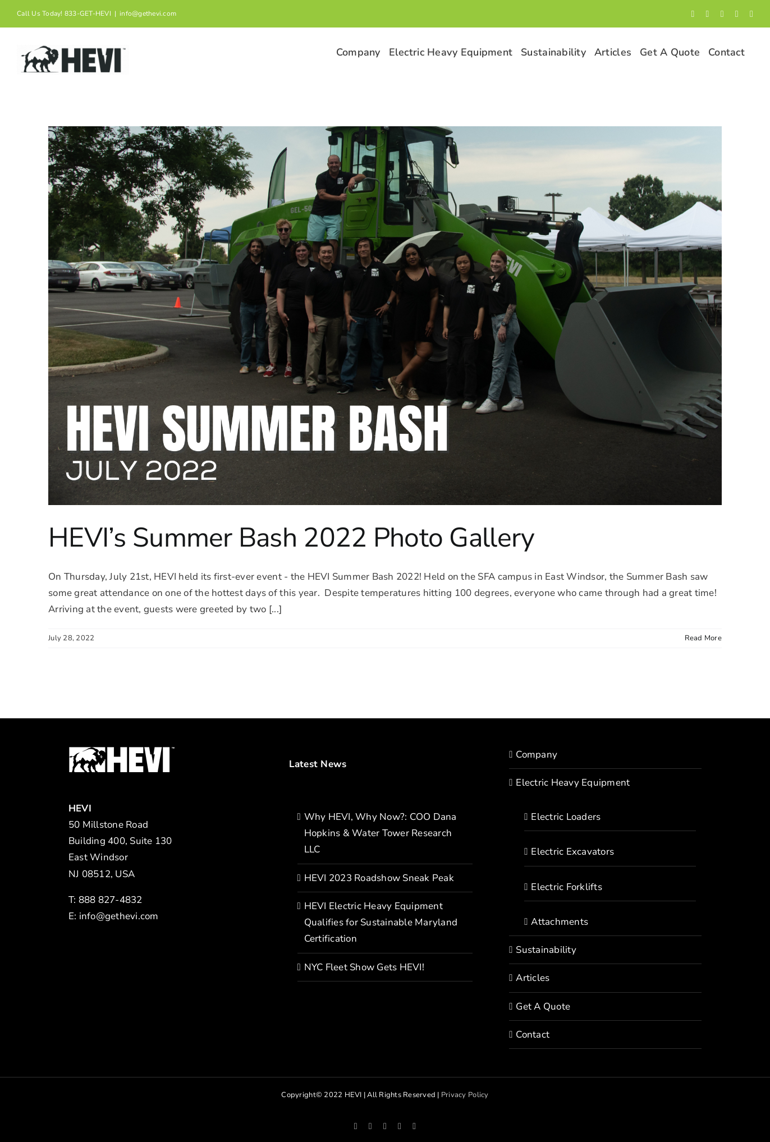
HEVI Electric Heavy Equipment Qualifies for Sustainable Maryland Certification (381, 922)
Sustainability (546, 949)
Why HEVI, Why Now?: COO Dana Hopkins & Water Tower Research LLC (380, 833)
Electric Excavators (572, 851)
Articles (532, 977)
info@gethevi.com (148, 13)
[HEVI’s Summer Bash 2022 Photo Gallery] (385, 315)
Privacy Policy (465, 1095)
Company (536, 754)
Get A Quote (543, 1006)
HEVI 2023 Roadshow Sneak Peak (379, 878)
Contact (532, 1034)
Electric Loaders (566, 816)
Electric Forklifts (566, 886)
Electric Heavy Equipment (573, 782)
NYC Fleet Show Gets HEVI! (364, 967)
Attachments (559, 921)
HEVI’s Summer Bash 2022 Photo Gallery (291, 537)
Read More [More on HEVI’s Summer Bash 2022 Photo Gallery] (703, 638)
